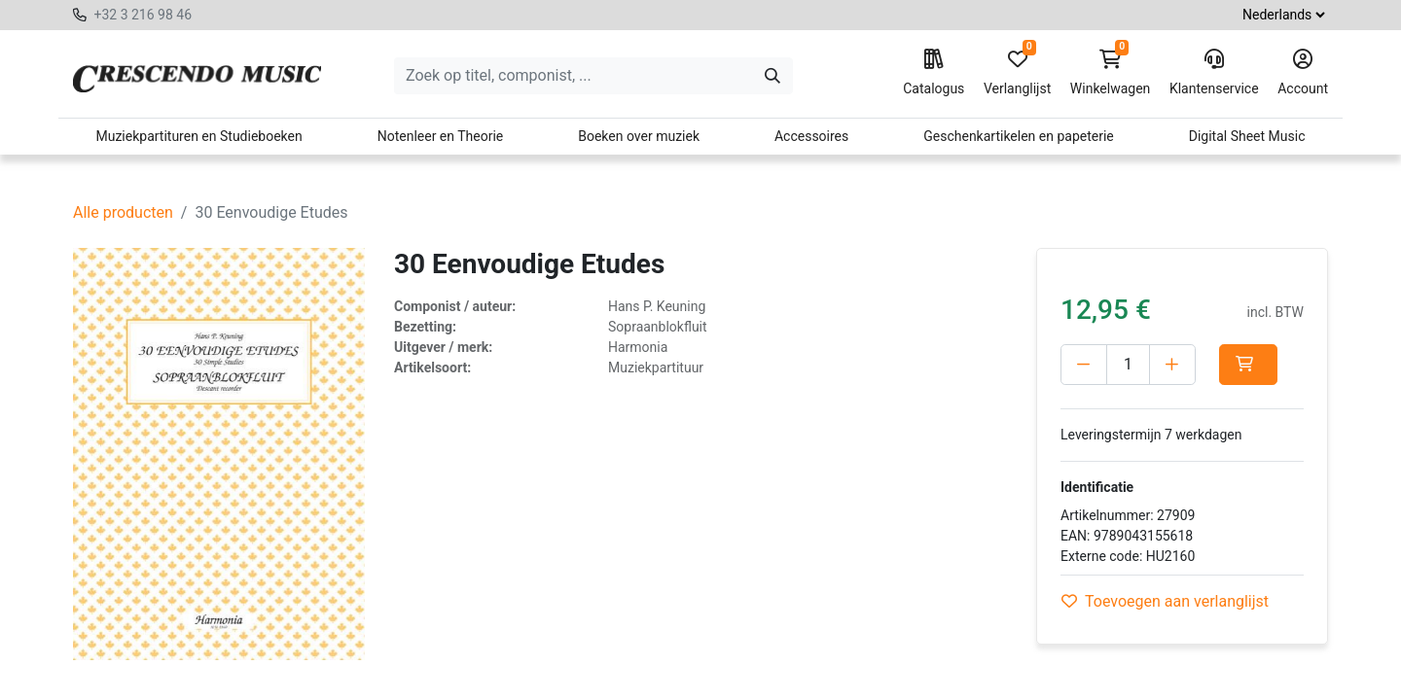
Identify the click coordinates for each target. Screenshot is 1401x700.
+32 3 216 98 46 (142, 14)
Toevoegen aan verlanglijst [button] (1165, 601)
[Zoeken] (772, 75)
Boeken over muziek (639, 136)
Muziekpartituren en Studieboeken (198, 136)
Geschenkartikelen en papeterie (1018, 136)
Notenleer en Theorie (440, 136)
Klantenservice (1214, 73)
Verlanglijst (1017, 73)
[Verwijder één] (1083, 364)
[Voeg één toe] (1172, 364)
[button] (1248, 364)
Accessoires (811, 136)
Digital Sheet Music (1247, 136)
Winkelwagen (1110, 73)
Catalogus (933, 73)
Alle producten (123, 212)
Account (1302, 73)
